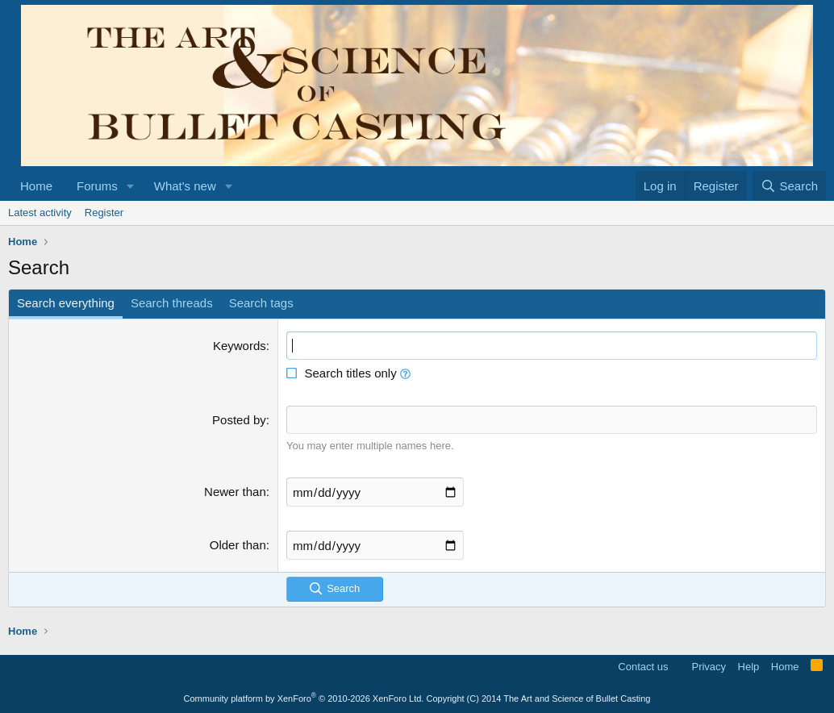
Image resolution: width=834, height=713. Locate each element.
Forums (97, 186)
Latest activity (40, 212)
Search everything (66, 303)
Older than (238, 545)
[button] (130, 186)
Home (36, 186)
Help (749, 667)
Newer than (235, 491)
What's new (185, 186)
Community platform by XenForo (304, 698)
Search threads (172, 303)
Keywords (239, 345)
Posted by (239, 420)
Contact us (643, 667)
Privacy (708, 667)
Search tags (261, 303)
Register (104, 212)
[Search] (789, 186)
